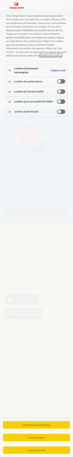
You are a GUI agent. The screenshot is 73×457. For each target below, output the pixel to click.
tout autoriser (36, 450)
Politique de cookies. (51, 55)
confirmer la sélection (36, 425)
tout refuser (37, 437)
